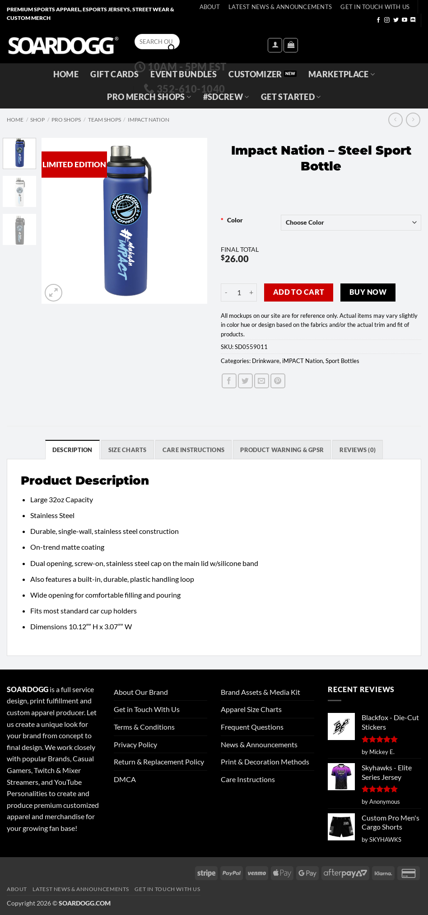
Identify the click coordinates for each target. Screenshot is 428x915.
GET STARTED (291, 97)
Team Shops (104, 119)
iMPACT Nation (148, 119)
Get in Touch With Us (147, 709)
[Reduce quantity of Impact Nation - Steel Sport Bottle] (226, 292)
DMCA (125, 779)
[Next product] (395, 120)
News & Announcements (259, 744)
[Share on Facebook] (229, 380)
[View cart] (291, 45)
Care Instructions (248, 779)
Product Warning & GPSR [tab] (282, 449)
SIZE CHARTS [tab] (127, 449)
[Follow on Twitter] (396, 20)
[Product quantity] (239, 292)
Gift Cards (114, 74)
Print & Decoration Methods (265, 761)
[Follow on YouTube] (404, 20)
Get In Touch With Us (374, 6)
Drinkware (265, 360)
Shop (37, 119)
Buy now (367, 292)
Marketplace (341, 74)
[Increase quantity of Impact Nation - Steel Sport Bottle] (251, 292)
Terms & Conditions (144, 726)
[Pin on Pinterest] (277, 380)
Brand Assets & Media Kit (260, 692)
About (210, 6)
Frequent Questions (252, 726)
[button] (275, 45)
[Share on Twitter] (245, 380)
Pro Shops (66, 119)
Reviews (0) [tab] (358, 449)
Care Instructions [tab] (193, 449)
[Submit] (171, 48)
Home (66, 74)
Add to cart (299, 292)
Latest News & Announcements (280, 6)
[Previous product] (413, 120)
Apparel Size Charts (251, 709)
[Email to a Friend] (261, 380)
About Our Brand (141, 692)
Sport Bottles (342, 360)
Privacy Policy (135, 744)
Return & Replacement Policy (159, 761)
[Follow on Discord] (413, 20)
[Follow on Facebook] (378, 20)
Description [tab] (72, 449)
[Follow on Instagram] (387, 20)
